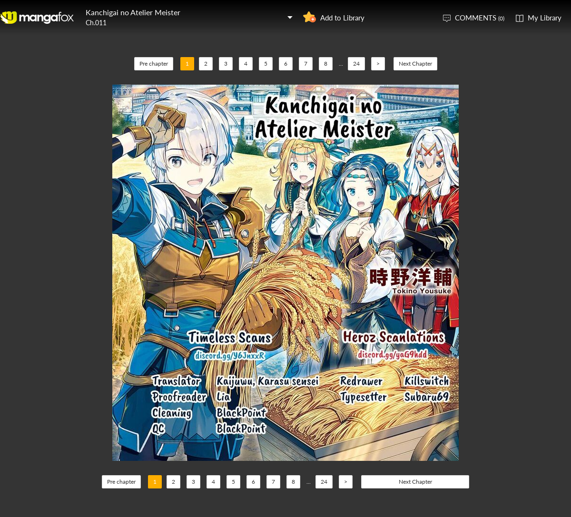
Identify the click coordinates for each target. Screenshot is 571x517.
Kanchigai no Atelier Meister (133, 12)
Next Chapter (415, 63)
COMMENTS (479, 17)
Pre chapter (153, 63)
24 (356, 63)
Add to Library (342, 17)
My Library (544, 17)
